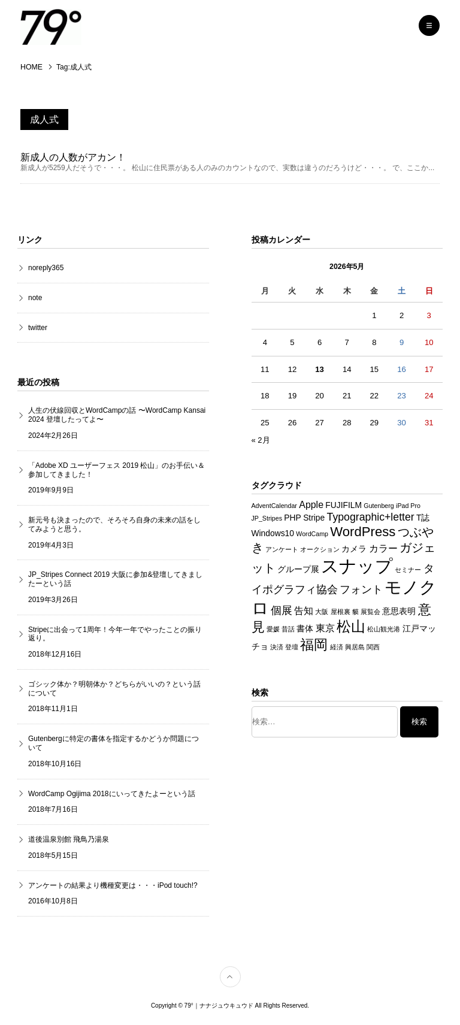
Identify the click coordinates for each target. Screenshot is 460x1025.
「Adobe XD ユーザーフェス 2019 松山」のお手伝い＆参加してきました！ (116, 470)
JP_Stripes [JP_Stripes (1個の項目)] (267, 518)
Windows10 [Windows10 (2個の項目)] (273, 534)
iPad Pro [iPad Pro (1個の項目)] (408, 506)
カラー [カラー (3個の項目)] (383, 548)
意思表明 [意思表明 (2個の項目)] (399, 611)
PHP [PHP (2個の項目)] (292, 517)
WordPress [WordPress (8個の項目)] (362, 532)
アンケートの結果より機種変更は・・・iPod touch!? (113, 885)
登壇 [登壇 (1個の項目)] (291, 647)
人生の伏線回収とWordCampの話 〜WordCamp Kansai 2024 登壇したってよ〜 (116, 415)
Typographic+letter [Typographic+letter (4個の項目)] (370, 517)
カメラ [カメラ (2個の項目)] (354, 549)
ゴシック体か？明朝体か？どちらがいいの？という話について (114, 688)
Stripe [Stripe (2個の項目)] (314, 517)
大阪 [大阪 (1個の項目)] (321, 611)
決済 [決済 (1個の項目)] (276, 647)
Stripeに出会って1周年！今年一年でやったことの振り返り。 (115, 634)
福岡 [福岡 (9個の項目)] (314, 644)
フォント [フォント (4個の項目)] (361, 589)
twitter (37, 327)
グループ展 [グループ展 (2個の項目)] (298, 569)
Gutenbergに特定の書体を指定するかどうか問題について (113, 743)
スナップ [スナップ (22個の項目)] (357, 566)
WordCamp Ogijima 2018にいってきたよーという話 (111, 794)
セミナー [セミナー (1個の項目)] (408, 569)
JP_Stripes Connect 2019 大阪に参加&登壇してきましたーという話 (115, 579)
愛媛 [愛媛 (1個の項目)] (273, 629)
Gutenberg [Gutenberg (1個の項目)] (379, 506)
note (35, 298)
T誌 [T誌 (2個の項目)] (422, 517)
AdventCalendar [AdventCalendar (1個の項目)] (274, 506)
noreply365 (45, 268)
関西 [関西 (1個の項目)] (373, 647)
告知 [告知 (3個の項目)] (303, 611)
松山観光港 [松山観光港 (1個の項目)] (383, 629)
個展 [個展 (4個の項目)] (281, 610)
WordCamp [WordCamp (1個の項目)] (312, 534)
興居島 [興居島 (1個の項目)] (355, 647)
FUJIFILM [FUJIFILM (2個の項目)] (343, 505)
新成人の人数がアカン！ (73, 157)
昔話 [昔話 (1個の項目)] (288, 629)
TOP (240, 971)
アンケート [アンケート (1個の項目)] (281, 549)
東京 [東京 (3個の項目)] (325, 629)
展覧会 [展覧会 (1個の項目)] (370, 611)
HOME (31, 67)
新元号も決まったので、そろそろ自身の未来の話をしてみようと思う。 (114, 525)
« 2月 (261, 440)
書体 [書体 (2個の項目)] (304, 629)
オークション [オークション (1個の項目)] (320, 549)
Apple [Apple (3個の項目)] (311, 505)
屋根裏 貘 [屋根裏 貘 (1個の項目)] (345, 611)
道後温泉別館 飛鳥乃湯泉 (68, 840)
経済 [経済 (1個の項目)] (336, 647)
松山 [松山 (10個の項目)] (351, 627)
